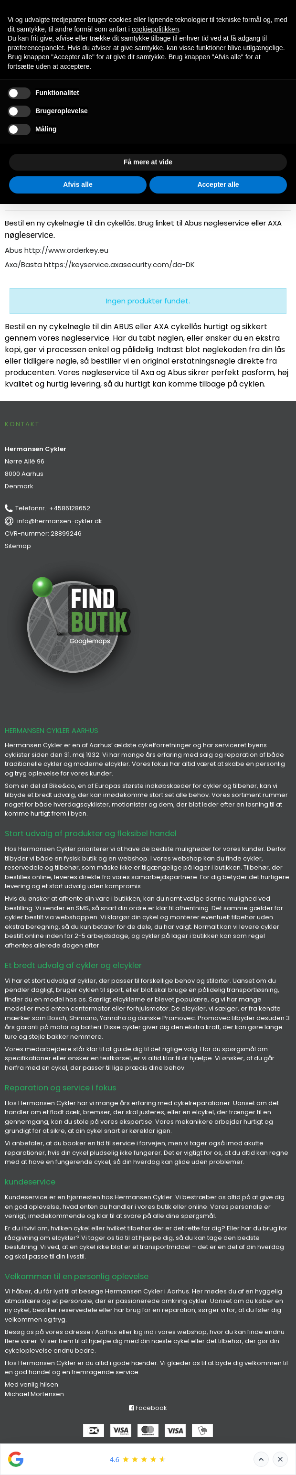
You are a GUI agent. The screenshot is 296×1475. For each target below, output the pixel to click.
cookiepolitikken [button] (155, 29)
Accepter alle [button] (218, 184)
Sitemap (18, 545)
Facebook (148, 1407)
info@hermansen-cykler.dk (59, 521)
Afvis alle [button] (77, 184)
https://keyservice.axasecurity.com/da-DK (119, 264)
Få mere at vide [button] (148, 162)
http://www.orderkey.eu (66, 250)
